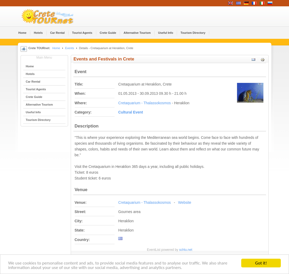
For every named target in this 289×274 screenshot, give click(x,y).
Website (184, 203)
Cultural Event (130, 112)
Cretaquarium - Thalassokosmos (144, 103)
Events (69, 48)
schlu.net (185, 250)
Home (56, 48)
